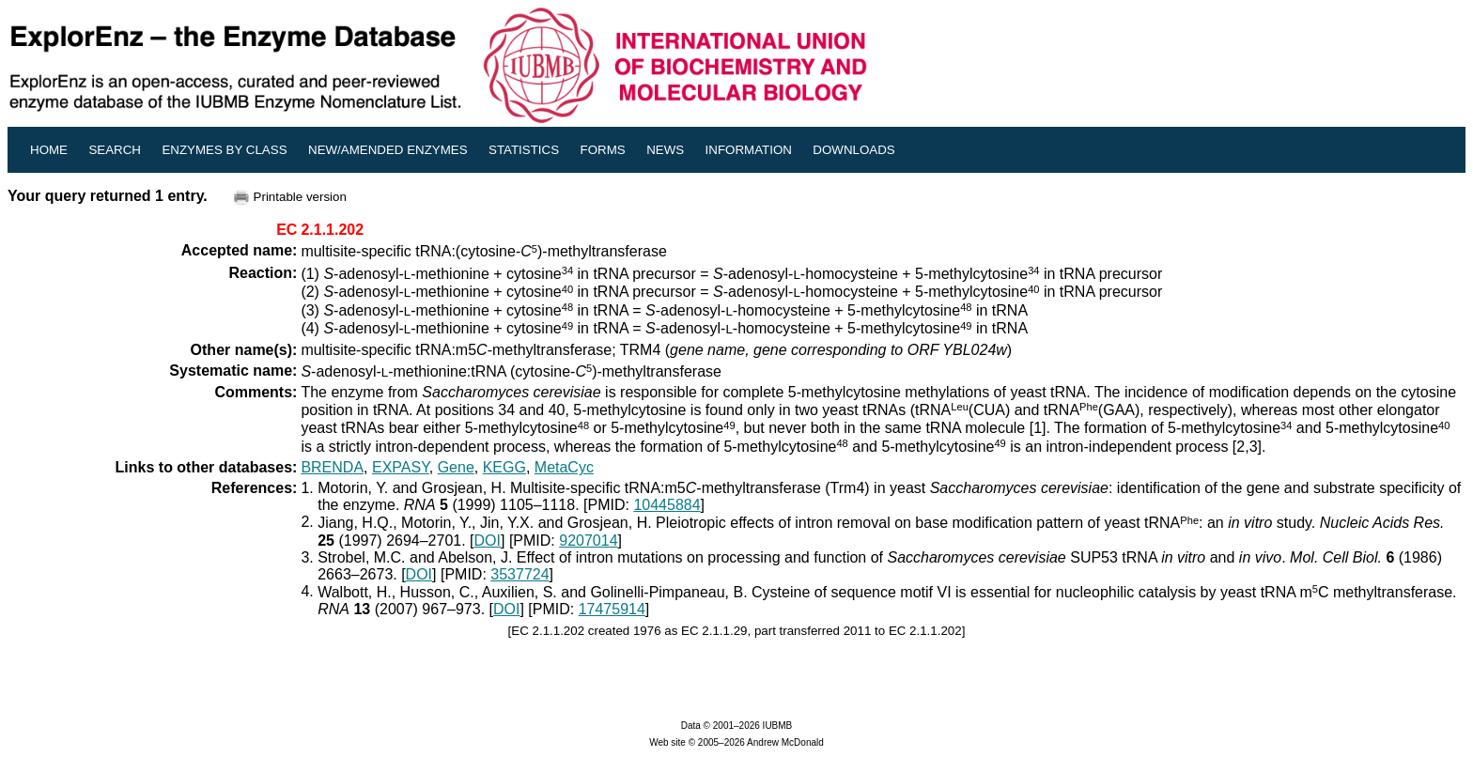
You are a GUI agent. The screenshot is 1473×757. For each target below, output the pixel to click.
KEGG (504, 467)
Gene (456, 467)
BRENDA (332, 467)
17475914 (612, 609)
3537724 (519, 574)
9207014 (588, 540)
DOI (487, 540)
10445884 (666, 505)
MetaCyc (564, 467)
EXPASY (400, 467)
